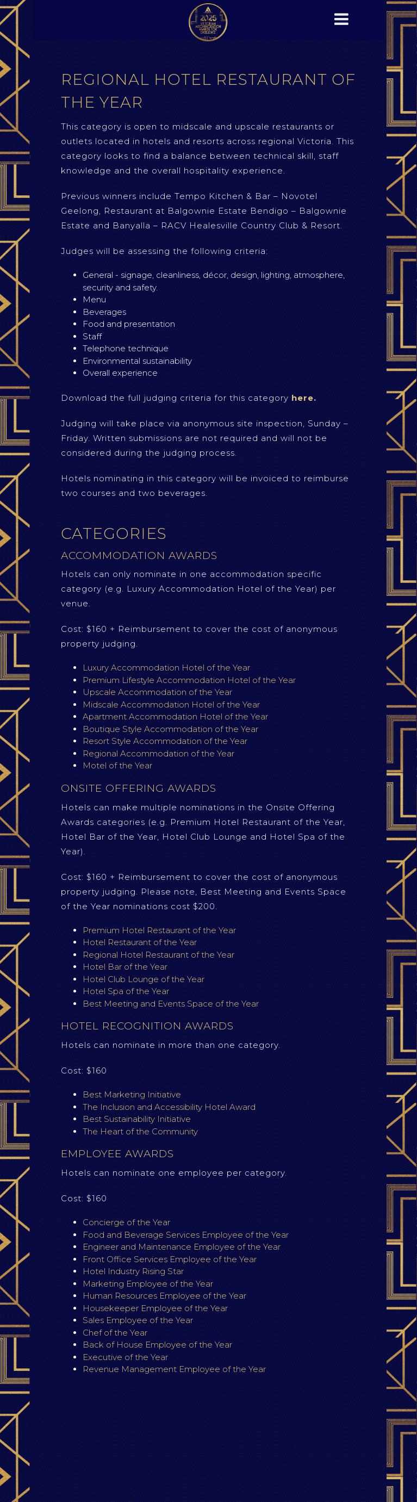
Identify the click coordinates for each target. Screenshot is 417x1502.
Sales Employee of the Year (138, 1320)
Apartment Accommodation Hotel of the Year (175, 716)
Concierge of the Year (127, 1222)
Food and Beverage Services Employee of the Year (186, 1235)
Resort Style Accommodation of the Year (165, 741)
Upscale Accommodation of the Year (158, 692)
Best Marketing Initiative (132, 1094)
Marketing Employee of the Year (148, 1283)
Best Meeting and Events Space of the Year (171, 1003)
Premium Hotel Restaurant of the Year (159, 930)
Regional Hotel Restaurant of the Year (158, 954)
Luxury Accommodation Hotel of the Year (167, 667)
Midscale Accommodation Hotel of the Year (171, 704)
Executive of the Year (125, 1357)
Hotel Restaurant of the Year (140, 942)
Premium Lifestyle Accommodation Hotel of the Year (189, 680)
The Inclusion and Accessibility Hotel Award (169, 1107)
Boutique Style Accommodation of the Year (170, 729)
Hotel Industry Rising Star (133, 1271)
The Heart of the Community (140, 1131)
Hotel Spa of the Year (126, 991)
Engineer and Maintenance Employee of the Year (182, 1247)
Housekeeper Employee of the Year (155, 1308)
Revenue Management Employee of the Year (174, 1369)
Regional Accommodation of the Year (158, 753)
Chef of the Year (115, 1332)
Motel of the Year (117, 765)
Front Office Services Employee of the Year (170, 1259)
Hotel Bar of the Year (126, 966)
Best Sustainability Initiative (137, 1119)
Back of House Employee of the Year (157, 1344)
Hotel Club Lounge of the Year (143, 979)
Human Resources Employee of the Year (164, 1295)
